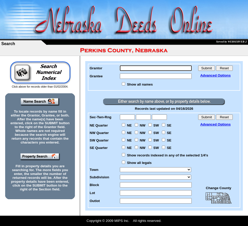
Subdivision (99, 177)
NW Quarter (99, 133)
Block (94, 185)
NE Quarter (99, 125)
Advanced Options (215, 75)
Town (94, 170)
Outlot (95, 201)
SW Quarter (99, 140)
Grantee (96, 76)
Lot (92, 193)
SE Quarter (99, 148)
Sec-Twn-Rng (100, 117)
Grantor (96, 68)
